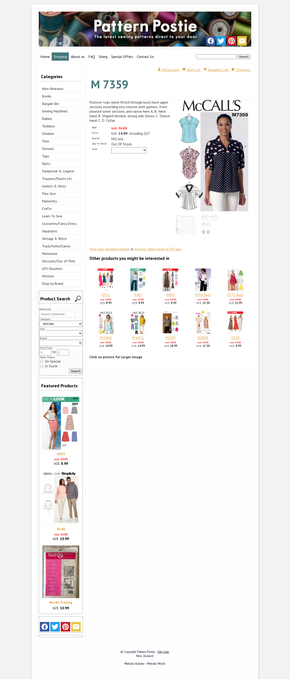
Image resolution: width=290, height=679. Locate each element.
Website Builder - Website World (144, 664)
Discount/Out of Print (58, 261)
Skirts (46, 163)
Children (48, 133)
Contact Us (145, 56)
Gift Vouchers (52, 268)
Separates (49, 231)
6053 (61, 454)
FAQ (91, 56)
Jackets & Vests (54, 186)
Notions (48, 276)
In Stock (48, 366)
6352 (106, 294)
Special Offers (122, 56)
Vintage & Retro (54, 238)
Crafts (47, 208)
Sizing (103, 56)
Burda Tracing (61, 602)
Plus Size (49, 193)
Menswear (50, 253)
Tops (45, 156)
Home (45, 56)
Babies (47, 118)
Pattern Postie (146, 652)
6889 (171, 294)
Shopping (60, 56)
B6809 (203, 337)
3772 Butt (235, 294)
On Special (50, 361)
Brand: (96, 138)
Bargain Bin (50, 103)
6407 (138, 294)
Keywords (45, 309)
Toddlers (48, 126)
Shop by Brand (52, 283)
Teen (45, 141)
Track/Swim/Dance (56, 246)
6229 (235, 337)
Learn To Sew (52, 216)
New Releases (52, 88)
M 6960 (106, 337)
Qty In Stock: (99, 143)
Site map (163, 652)
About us (78, 56)
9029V (170, 337)
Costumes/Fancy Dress (59, 223)
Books (46, 96)
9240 (61, 529)
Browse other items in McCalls (158, 249)
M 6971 (138, 337)
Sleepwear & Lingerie (58, 171)
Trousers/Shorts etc (57, 178)
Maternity (49, 201)
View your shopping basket (109, 249)
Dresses (48, 148)
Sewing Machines (55, 111)
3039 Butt (203, 294)
